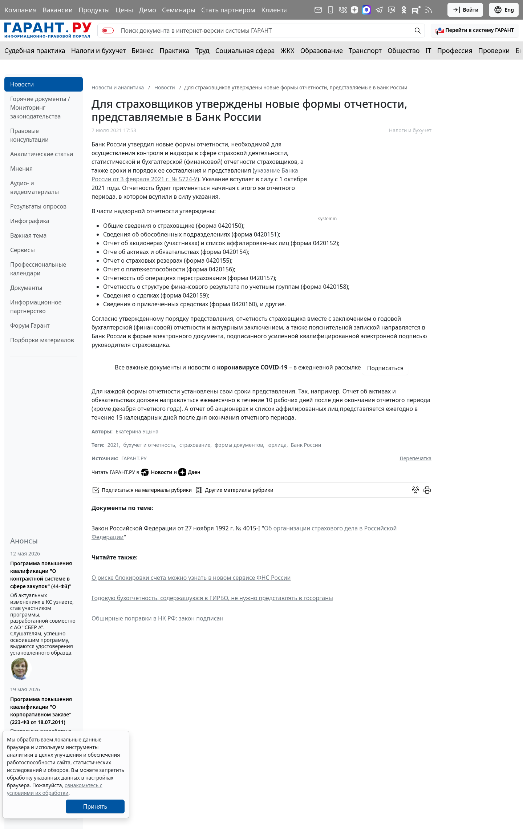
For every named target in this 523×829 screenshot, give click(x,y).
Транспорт (365, 50)
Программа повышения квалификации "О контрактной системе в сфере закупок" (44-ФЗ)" (41, 575)
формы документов (239, 444)
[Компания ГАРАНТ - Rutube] (416, 9)
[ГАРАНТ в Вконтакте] (342, 9)
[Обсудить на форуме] (415, 490)
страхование (194, 444)
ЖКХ (288, 50)
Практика (174, 50)
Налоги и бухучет (98, 50)
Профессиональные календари (38, 268)
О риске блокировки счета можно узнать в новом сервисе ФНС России (191, 578)
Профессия (455, 50)
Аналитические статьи (41, 154)
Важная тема (28, 235)
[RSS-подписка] (428, 9)
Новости (22, 84)
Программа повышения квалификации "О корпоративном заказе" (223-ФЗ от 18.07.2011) (41, 710)
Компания (20, 9)
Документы (26, 288)
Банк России (306, 444)
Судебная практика (34, 50)
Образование (321, 50)
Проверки (494, 50)
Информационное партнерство (35, 306)
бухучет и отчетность (149, 444)
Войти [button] (465, 9)
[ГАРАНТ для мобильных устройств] (330, 9)
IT (428, 50)
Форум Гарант (30, 325)
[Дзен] (354, 9)
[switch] (108, 30)
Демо (147, 9)
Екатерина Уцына (136, 431)
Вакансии (57, 9)
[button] (475, 30)
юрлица (277, 444)
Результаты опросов (38, 206)
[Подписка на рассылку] (318, 9)
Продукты (94, 9)
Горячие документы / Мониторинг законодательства (40, 107)
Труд (202, 50)
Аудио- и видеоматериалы (34, 187)
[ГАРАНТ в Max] (366, 10)
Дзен (189, 472)
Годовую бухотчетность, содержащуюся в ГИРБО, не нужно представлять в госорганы (212, 598)
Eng (504, 9)
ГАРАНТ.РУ (134, 458)
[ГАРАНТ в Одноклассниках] (404, 9)
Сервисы (22, 250)
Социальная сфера (245, 50)
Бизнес (142, 50)
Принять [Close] (95, 806)
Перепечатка (415, 458)
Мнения (21, 169)
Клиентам (276, 9)
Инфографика (29, 221)
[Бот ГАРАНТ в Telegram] (391, 9)
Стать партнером (228, 9)
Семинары (178, 9)
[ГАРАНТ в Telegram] (379, 9)
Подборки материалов (42, 340)
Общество (404, 50)
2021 (113, 444)
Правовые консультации (29, 135)
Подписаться (385, 368)
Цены (124, 9)
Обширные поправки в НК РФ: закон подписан (157, 618)
